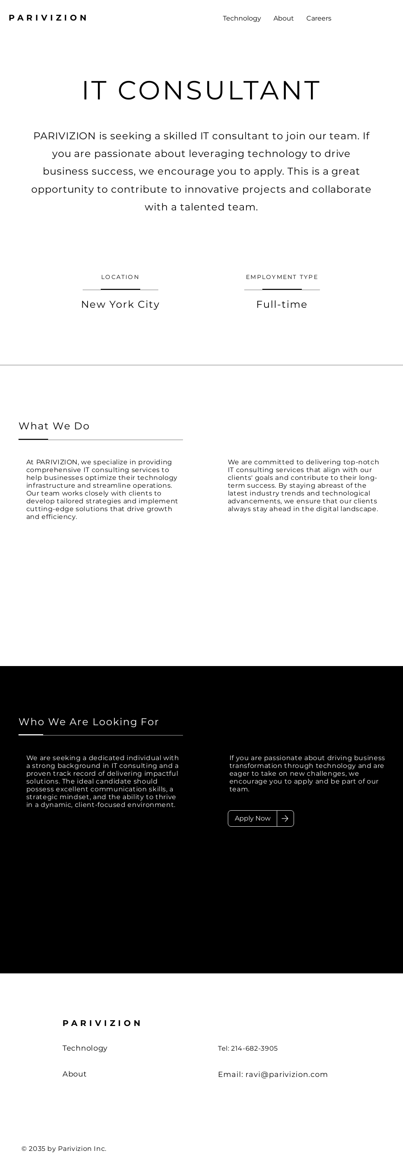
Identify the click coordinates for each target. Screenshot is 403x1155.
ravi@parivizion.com (287, 1074)
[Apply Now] (252, 818)
